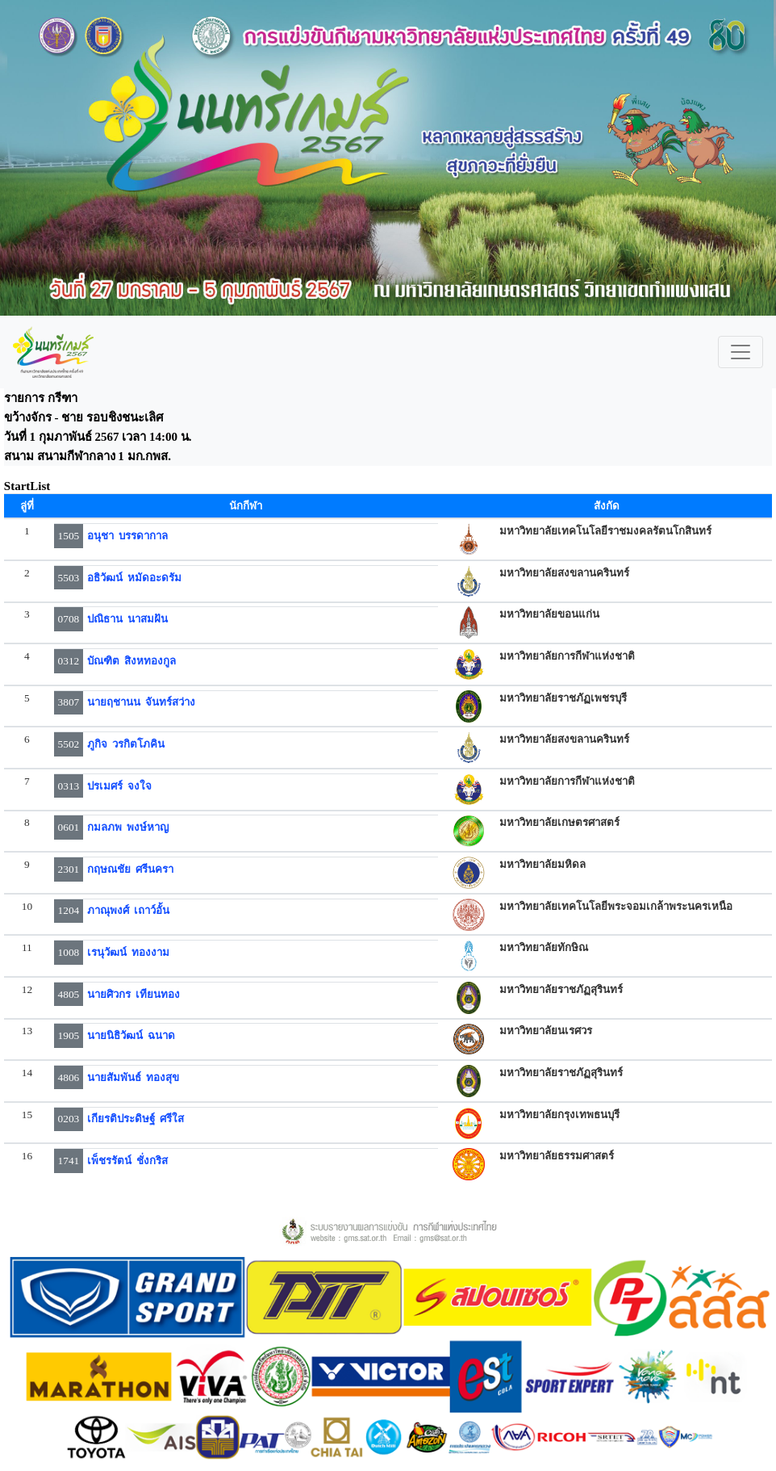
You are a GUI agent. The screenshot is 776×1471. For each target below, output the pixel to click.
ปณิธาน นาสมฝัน (128, 619)
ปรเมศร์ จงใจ (119, 786)
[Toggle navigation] (740, 352)
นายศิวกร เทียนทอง (134, 994)
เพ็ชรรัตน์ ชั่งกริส (128, 1161)
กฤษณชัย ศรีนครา (130, 869)
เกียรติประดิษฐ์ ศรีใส (136, 1119)
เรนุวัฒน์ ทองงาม (128, 952)
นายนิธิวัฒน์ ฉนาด (131, 1035)
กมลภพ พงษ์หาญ (128, 827)
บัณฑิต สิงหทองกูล (132, 661)
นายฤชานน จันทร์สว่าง (141, 702)
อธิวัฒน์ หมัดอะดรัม (134, 578)
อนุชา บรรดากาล (128, 536)
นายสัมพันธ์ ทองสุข (133, 1077)
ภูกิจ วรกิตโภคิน (126, 744)
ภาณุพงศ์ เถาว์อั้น (128, 910)
